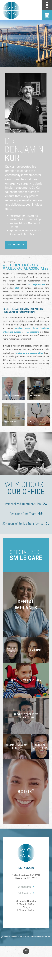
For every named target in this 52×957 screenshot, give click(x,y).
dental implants (41, 328)
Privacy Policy (37, 936)
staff (17, 288)
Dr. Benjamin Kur (36, 284)
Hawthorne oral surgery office (29, 353)
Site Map (47, 936)
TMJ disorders (32, 332)
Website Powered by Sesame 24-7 (16, 936)
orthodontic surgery (12, 332)
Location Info (26, 886)
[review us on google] (26, 918)
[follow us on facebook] (20, 918)
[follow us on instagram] (32, 918)
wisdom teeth (22, 328)
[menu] (47, 5)
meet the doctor (16, 244)
